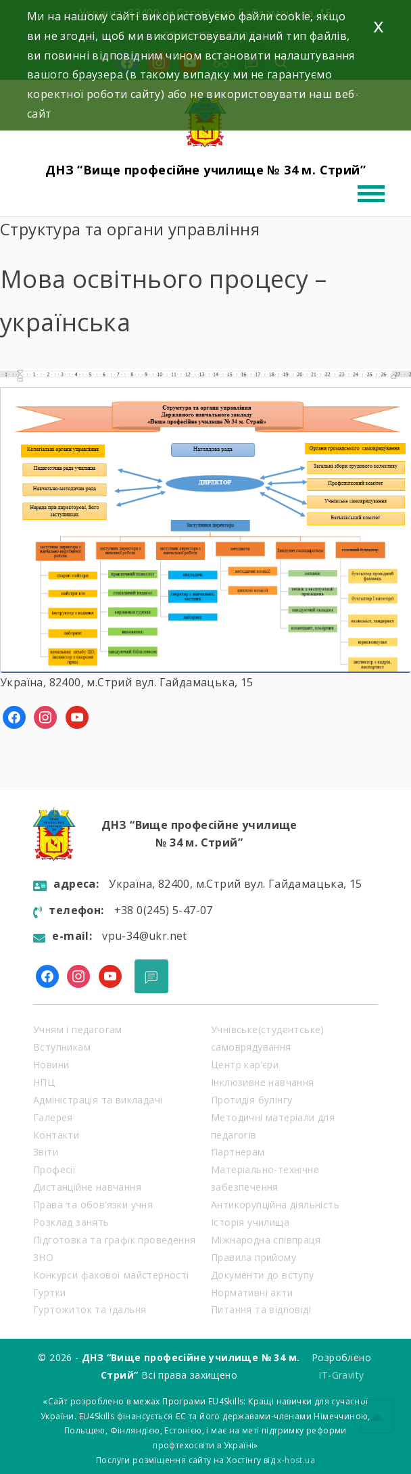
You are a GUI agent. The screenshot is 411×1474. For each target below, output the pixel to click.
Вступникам (62, 1047)
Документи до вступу (262, 1274)
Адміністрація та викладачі (97, 1099)
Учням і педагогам (77, 1029)
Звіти (45, 1151)
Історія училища (250, 1222)
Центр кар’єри (245, 1064)
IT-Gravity (341, 1375)
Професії (54, 1169)
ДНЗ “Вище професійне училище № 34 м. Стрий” (205, 170)
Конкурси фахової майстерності (111, 1274)
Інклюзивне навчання (262, 1082)
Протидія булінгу (251, 1099)
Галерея (53, 1117)
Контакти (56, 1134)
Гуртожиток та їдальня (89, 1309)
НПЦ (44, 1082)
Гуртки (49, 1292)
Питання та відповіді (261, 1309)
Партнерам (238, 1151)
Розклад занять (71, 1222)
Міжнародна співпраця (265, 1239)
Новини (51, 1064)
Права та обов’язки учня (93, 1204)
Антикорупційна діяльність (275, 1204)
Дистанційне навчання (87, 1187)
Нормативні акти (252, 1292)
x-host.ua (296, 1460)
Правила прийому (253, 1257)
